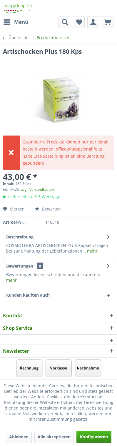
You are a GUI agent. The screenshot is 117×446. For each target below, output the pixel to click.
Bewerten (48, 209)
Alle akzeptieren (54, 437)
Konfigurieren (94, 437)
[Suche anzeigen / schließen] (64, 22)
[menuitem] (15, 22)
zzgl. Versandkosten (37, 189)
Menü (16, 21)
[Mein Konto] (93, 22)
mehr (92, 251)
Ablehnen (19, 437)
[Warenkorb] (107, 22)
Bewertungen (19, 266)
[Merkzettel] (79, 22)
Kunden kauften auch (28, 295)
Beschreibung (20, 237)
